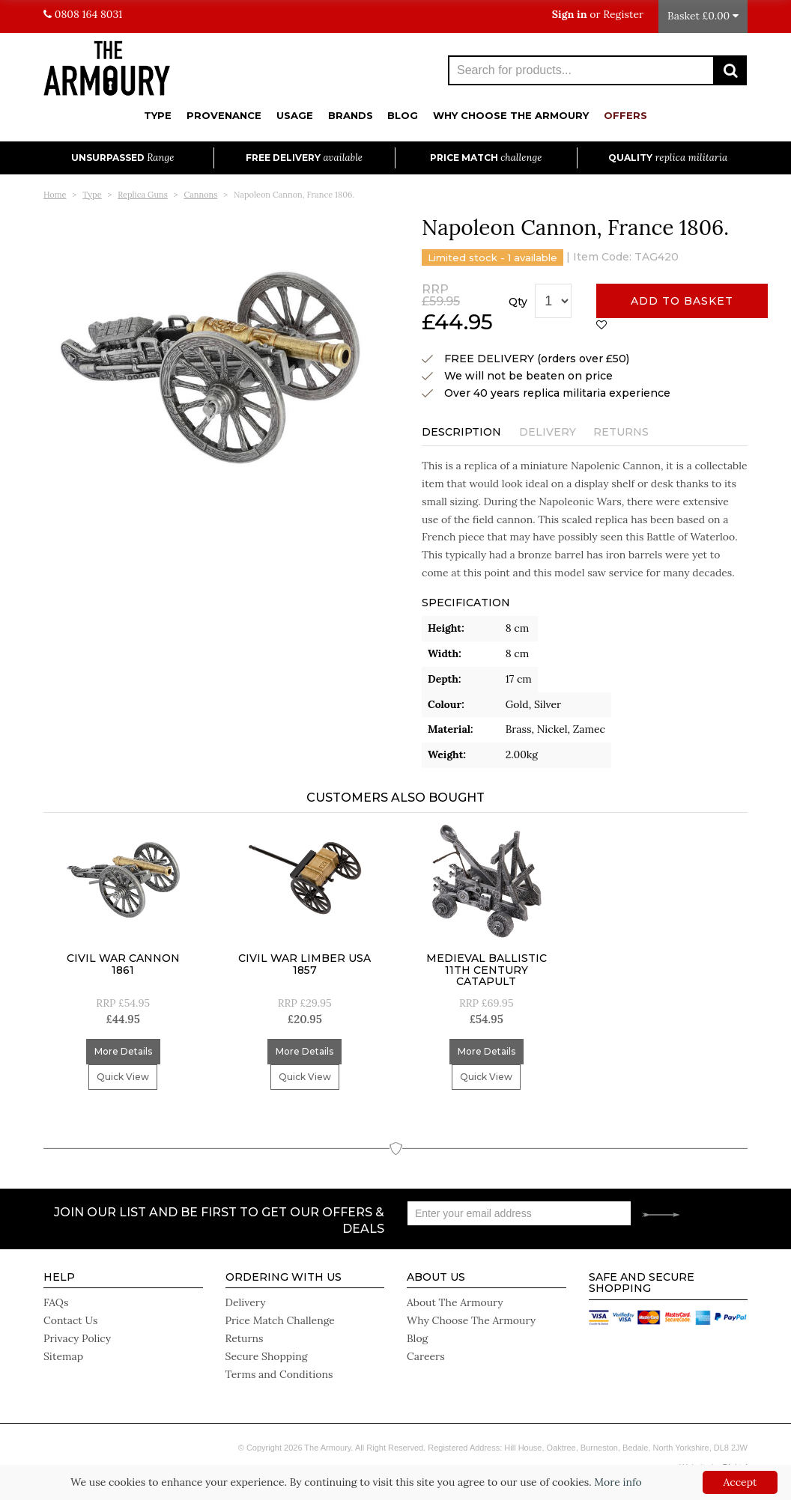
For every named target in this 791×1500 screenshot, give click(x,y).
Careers (426, 1356)
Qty (518, 301)
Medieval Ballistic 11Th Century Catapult (486, 969)
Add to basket (682, 301)
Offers (625, 115)
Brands (350, 115)
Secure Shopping (266, 1356)
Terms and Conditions (279, 1374)
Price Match (486, 157)
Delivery (547, 432)
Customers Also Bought (395, 797)
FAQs (55, 1302)
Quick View (123, 1076)
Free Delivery (304, 157)
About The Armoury (455, 1302)
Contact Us (70, 1320)
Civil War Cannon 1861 (123, 963)
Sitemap (63, 1356)
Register (623, 14)
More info (617, 1482)
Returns (621, 432)
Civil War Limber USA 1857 (304, 963)
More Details (123, 1051)
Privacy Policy (77, 1338)
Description (461, 432)
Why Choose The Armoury (511, 115)
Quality (667, 157)
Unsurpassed (122, 157)
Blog (402, 115)
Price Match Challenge (280, 1320)
